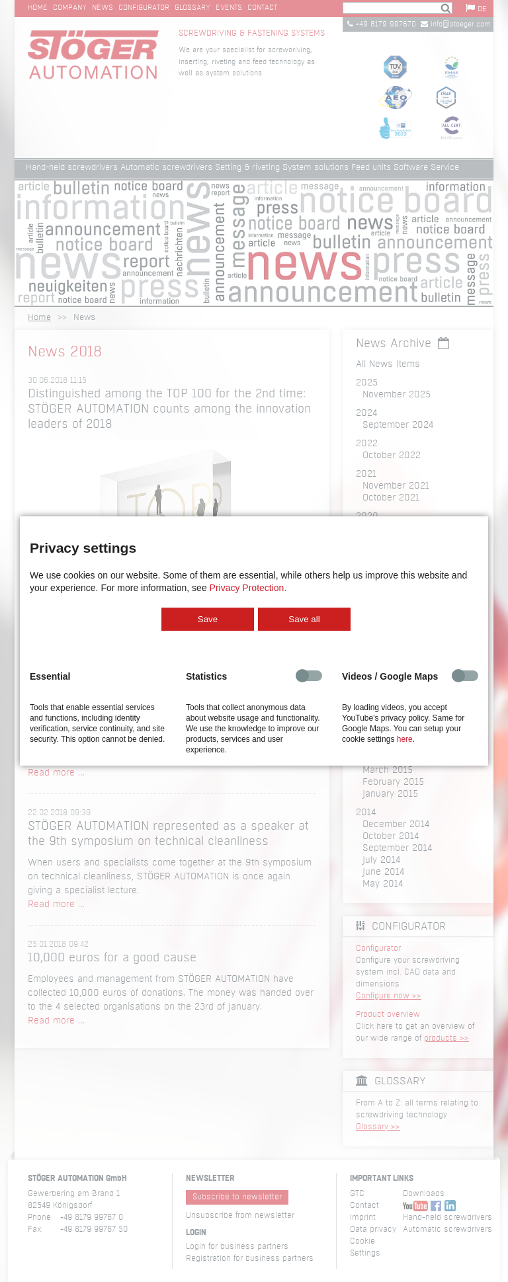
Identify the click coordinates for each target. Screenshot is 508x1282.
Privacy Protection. (248, 587)
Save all (303, 619)
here (405, 739)
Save (208, 619)
